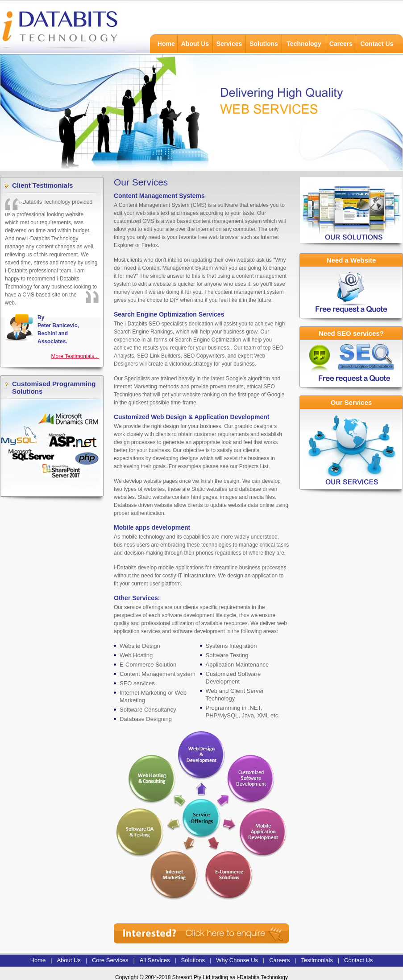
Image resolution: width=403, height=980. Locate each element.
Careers (341, 43)
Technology (304, 43)
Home (166, 43)
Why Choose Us (237, 960)
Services (229, 43)
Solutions (263, 43)
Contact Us (376, 43)
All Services (155, 960)
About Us (195, 43)
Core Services (110, 960)
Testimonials (317, 960)
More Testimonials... (75, 356)
